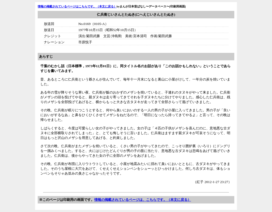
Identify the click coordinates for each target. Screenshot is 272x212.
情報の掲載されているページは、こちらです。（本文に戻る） (142, 200)
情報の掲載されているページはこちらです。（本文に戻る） (77, 6)
